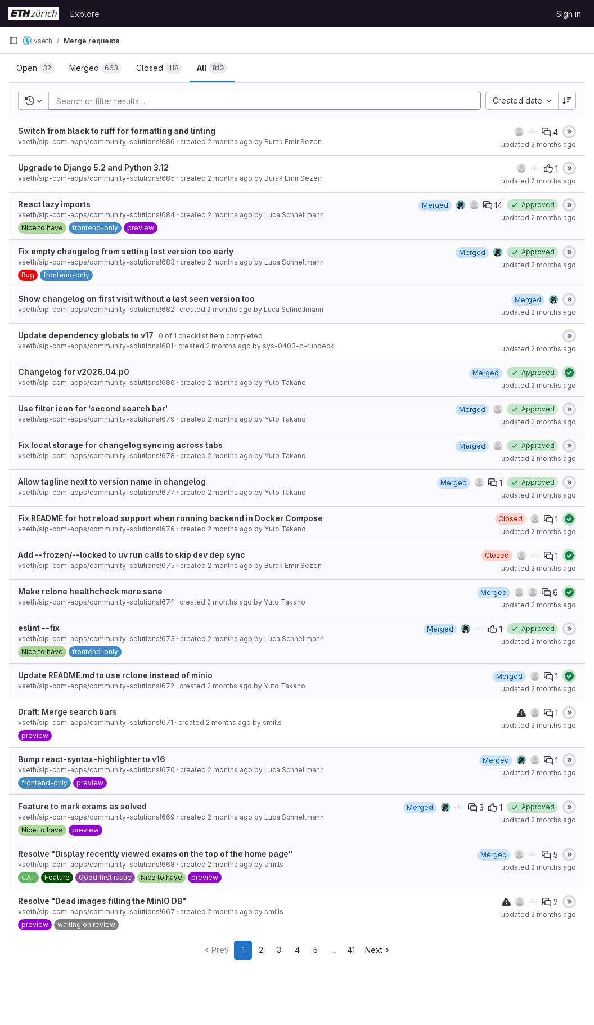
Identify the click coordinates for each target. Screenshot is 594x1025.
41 (351, 950)
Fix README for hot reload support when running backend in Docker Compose (170, 518)
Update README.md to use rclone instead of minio (115, 675)
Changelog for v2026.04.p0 (73, 372)
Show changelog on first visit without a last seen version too (136, 298)
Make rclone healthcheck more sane (90, 591)
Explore (85, 14)
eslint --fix (39, 628)
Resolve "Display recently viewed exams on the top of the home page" (155, 853)
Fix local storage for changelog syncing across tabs (120, 445)
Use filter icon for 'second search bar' (93, 408)
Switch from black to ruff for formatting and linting (116, 131)
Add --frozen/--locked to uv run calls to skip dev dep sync (131, 555)
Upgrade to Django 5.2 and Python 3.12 (93, 167)
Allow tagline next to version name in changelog (112, 481)
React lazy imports (54, 204)
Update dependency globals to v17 (86, 335)
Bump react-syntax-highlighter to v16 (91, 759)
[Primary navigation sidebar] (13, 41)
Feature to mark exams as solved (82, 806)
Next (378, 950)
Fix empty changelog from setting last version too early (125, 251)
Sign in (568, 14)
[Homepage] (33, 14)
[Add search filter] (268, 100)
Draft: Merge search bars (67, 712)
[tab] (35, 68)
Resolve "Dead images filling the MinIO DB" (102, 901)
